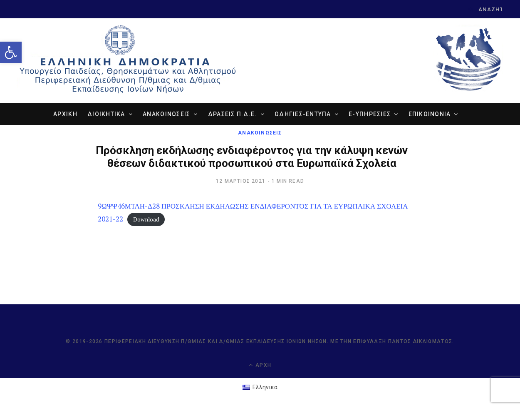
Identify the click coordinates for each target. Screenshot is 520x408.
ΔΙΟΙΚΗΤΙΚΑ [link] (106, 114)
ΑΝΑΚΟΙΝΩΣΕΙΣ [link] (166, 114)
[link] (11, 52)
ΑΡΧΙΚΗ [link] (65, 114)
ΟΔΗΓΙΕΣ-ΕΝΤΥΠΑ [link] (303, 114)
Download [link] (146, 219)
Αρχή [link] (260, 365)
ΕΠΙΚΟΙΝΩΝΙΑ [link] (430, 114)
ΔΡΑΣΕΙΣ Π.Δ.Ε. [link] (232, 114)
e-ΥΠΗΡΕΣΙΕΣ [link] (370, 114)
